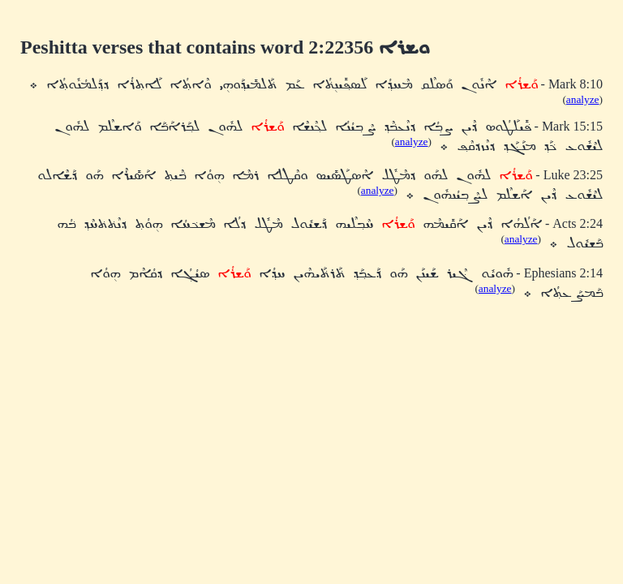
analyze (582, 99)
